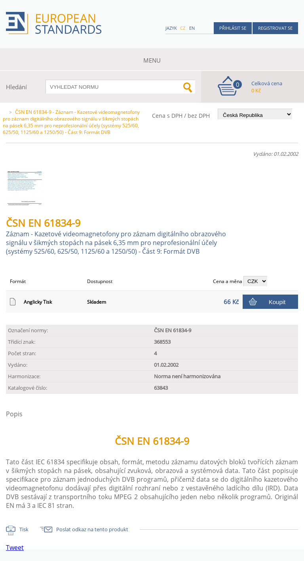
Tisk (23, 529)
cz (182, 28)
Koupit (277, 302)
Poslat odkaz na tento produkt (92, 529)
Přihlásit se (232, 28)
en (192, 28)
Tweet (15, 547)
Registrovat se (275, 28)
